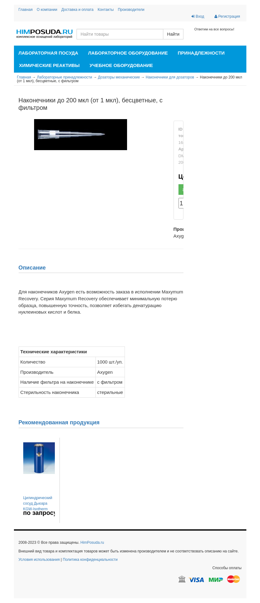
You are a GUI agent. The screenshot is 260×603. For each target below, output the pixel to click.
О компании (47, 9)
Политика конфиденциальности (90, 559)
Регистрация (227, 16)
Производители (131, 9)
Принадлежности (201, 53)
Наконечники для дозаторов (170, 77)
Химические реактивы (49, 65)
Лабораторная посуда (48, 53)
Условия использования (39, 559)
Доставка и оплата (77, 9)
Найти (173, 34)
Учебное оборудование (121, 65)
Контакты (106, 9)
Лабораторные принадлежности (64, 77)
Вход (198, 16)
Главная (26, 9)
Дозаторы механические (119, 77)
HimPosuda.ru (92, 542)
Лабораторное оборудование (128, 53)
